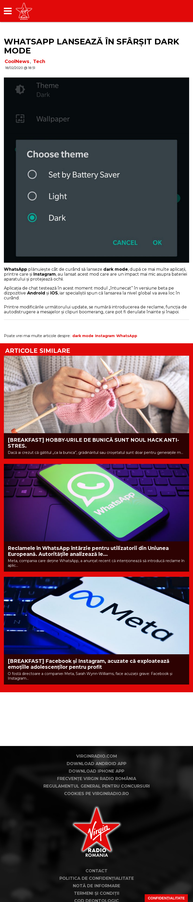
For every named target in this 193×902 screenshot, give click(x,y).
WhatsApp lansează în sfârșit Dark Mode (91, 46)
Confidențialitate (166, 898)
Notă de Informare (96, 885)
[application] (176, 11)
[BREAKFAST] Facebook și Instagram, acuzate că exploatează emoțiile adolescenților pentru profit (88, 664)
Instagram (105, 335)
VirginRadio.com (96, 756)
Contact (96, 870)
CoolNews (17, 61)
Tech (39, 61)
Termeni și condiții (96, 893)
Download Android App (96, 763)
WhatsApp (126, 335)
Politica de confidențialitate (96, 878)
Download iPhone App (96, 771)
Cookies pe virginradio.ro (96, 793)
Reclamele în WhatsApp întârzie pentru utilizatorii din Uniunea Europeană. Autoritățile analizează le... (88, 551)
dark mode (83, 335)
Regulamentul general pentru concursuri (96, 786)
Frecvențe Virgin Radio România (96, 778)
